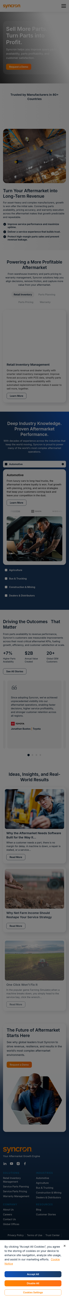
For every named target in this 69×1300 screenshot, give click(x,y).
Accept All (33, 1274)
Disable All (33, 1283)
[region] (34, 1270)
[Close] (64, 1246)
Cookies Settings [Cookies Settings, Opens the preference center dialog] (33, 1292)
